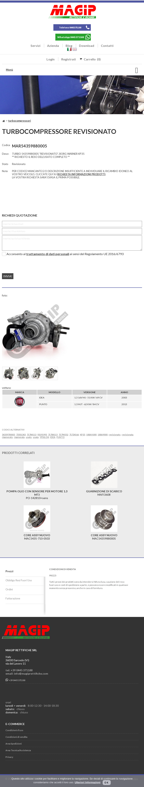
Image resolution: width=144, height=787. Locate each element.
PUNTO (43, 404)
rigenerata (19, 437)
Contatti (107, 45)
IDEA (41, 397)
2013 (124, 404)
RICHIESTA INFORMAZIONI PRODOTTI (81, 174)
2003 (124, 397)
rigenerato (7, 437)
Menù (9, 69)
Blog (69, 45)
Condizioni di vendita (16, 737)
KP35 (82, 434)
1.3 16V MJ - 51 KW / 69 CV (88, 397)
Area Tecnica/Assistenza (18, 750)
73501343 (21, 434)
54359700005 (8, 434)
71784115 (53, 434)
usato (29, 437)
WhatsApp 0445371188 (70, 37)
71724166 (74, 434)
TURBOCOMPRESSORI (19, 120)
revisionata (127, 434)
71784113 (31, 434)
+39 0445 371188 (15, 680)
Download (86, 45)
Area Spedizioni (14, 743)
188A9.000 (91, 434)
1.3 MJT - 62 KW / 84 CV (86, 404)
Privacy (9, 757)
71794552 (63, 434)
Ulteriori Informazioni (87, 782)
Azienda (53, 45)
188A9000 (103, 434)
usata (36, 437)
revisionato (115, 434)
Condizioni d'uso (14, 730)
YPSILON (44, 437)
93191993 (42, 434)
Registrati (68, 59)
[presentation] (26, 263)
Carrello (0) (92, 59)
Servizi (35, 45)
